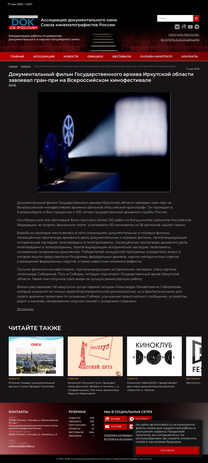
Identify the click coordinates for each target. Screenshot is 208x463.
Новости (71, 56)
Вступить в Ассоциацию (180, 39)
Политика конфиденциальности (126, 435)
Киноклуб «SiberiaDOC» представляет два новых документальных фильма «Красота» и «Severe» (152, 386)
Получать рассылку (183, 34)
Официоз (95, 56)
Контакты (189, 56)
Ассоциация (44, 56)
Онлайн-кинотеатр (156, 56)
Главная (17, 56)
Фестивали (121, 56)
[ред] (12, 85)
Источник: (25, 309)
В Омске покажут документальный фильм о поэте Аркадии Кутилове (32, 384)
